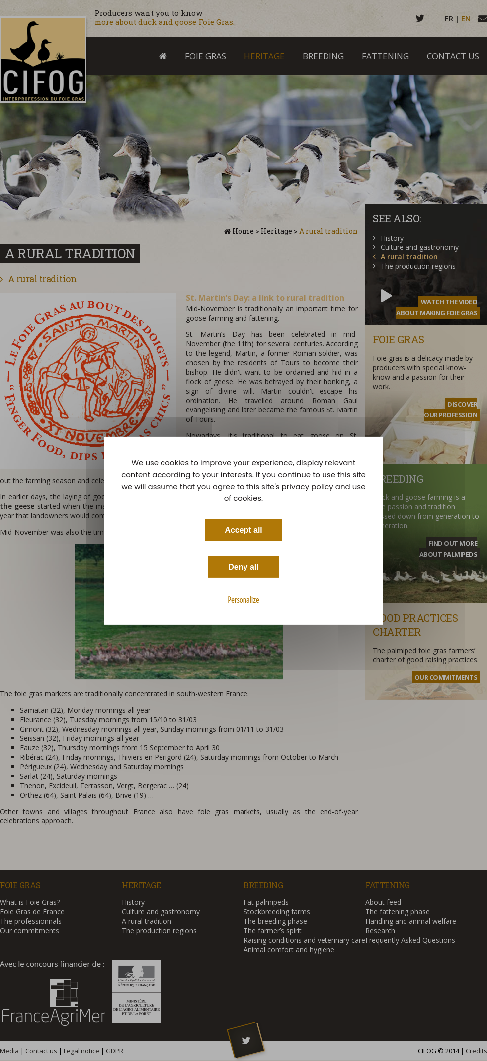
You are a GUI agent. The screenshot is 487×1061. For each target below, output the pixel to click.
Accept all (243, 529)
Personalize (243, 599)
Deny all (243, 566)
